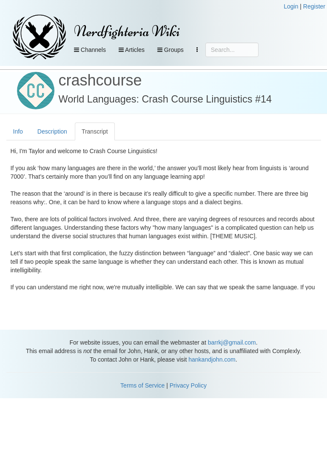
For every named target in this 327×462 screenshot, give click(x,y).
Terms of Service (142, 385)
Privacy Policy (188, 385)
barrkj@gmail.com (232, 342)
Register (314, 6)
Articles (132, 49)
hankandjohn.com (212, 359)
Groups (170, 49)
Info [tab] (18, 131)
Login (291, 6)
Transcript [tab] (95, 131)
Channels (90, 49)
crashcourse (100, 80)
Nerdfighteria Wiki (127, 31)
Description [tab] (52, 131)
